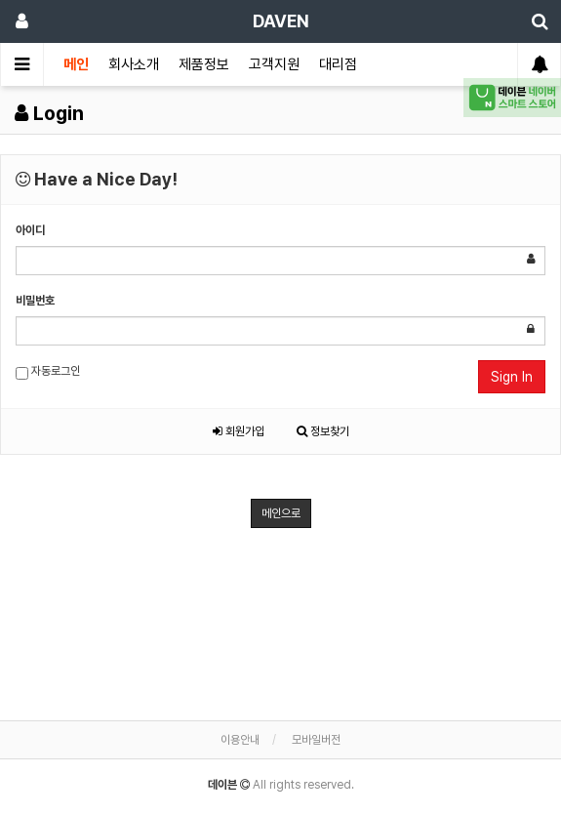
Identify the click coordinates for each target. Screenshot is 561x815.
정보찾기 (323, 431)
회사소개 (133, 64)
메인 (76, 64)
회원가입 (238, 431)
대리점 (338, 64)
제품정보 (204, 64)
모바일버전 (316, 740)
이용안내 (240, 740)
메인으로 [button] (281, 513)
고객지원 (274, 64)
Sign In (512, 377)
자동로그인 (48, 372)
